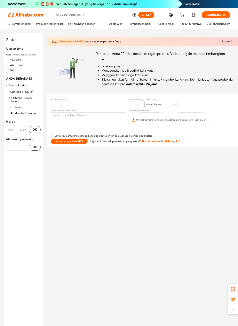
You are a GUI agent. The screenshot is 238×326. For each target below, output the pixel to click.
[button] (134, 14)
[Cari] (146, 15)
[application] (169, 119)
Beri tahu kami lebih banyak (161, 141)
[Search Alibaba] (92, 15)
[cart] (183, 15)
